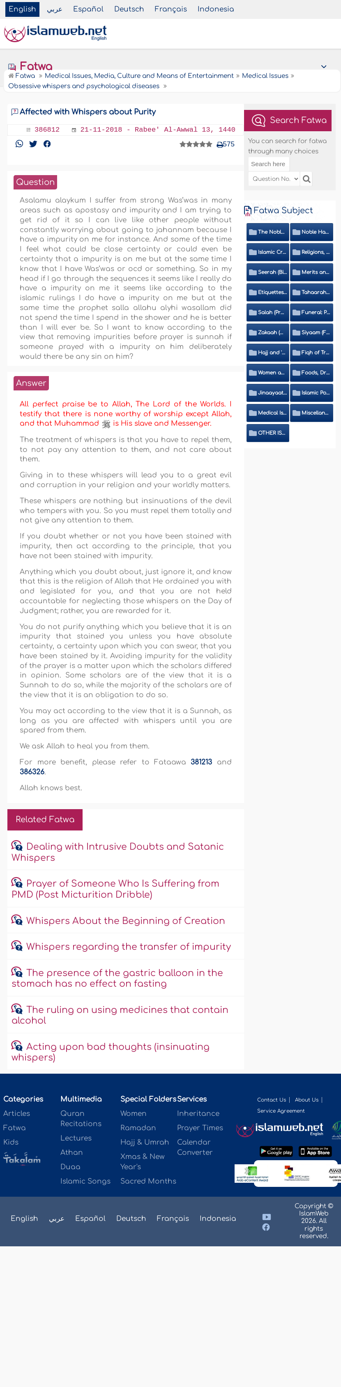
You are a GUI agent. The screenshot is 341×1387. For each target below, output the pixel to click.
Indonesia (216, 9)
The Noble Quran (272, 232)
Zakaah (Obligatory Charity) (272, 332)
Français (171, 9)
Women (133, 1114)
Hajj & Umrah (144, 1142)
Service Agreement (281, 1111)
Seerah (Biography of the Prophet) (272, 272)
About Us (306, 1100)
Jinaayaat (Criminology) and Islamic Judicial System (272, 393)
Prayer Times (200, 1128)
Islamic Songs (85, 1181)
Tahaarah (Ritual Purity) (316, 292)
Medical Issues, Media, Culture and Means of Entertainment (272, 413)
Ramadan (138, 1128)
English (22, 9)
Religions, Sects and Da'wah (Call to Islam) (316, 252)
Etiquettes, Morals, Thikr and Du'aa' (272, 292)
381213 (201, 762)
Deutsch (129, 9)
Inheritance (198, 1114)
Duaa (70, 1167)
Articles (16, 1114)
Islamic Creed (272, 252)
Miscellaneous (316, 413)
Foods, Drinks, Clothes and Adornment (316, 373)
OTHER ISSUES (272, 433)
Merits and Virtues (316, 272)
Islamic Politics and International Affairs (316, 393)
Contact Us (271, 1100)
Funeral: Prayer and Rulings (316, 312)
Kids (10, 1142)
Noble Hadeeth (316, 232)
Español (88, 9)
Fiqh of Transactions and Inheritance (316, 353)
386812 (47, 130)
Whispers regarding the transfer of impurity (128, 947)
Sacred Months (148, 1181)
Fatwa (29, 67)
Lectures (76, 1138)
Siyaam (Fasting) (316, 332)
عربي (54, 9)
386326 (32, 772)
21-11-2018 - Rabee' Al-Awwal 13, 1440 (157, 130)
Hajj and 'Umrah (272, 353)
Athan (71, 1153)
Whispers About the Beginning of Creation (125, 921)
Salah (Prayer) (272, 312)
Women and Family (272, 373)
